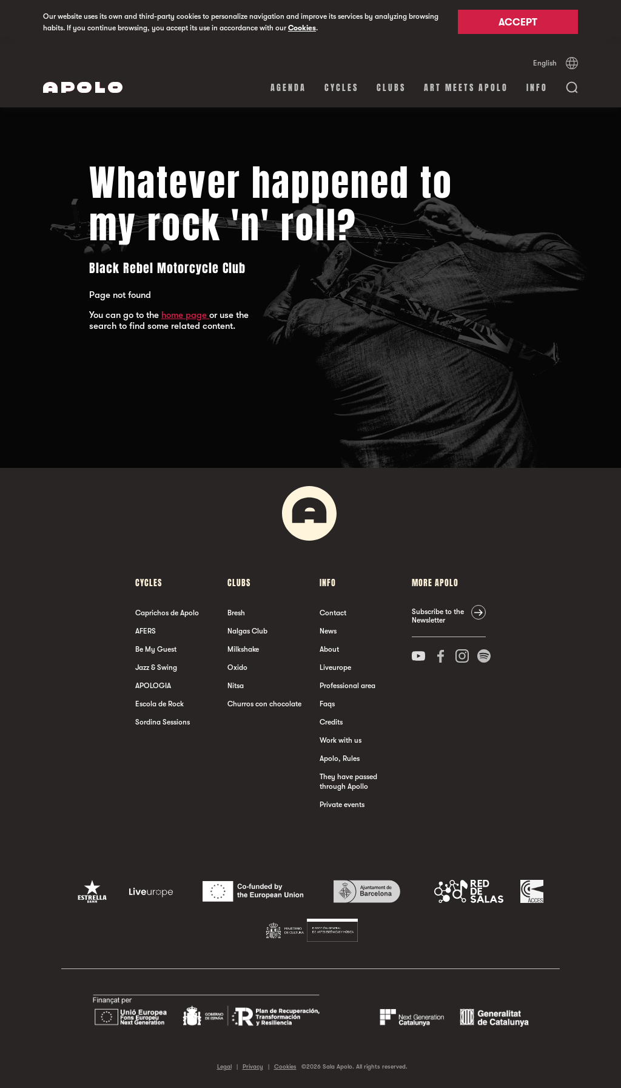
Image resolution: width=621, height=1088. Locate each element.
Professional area (347, 685)
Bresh (236, 613)
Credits (331, 722)
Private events (342, 804)
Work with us (340, 740)
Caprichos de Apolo (167, 613)
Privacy (253, 1066)
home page (185, 314)
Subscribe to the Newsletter (438, 615)
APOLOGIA (153, 685)
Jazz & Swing (156, 667)
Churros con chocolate (264, 704)
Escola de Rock (159, 704)
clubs (391, 87)
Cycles (341, 87)
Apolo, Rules (340, 758)
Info (537, 87)
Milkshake (243, 649)
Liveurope (335, 667)
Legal (224, 1066)
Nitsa (235, 685)
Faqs (327, 704)
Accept (517, 22)
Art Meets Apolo (466, 87)
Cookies (302, 28)
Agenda (288, 87)
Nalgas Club (247, 631)
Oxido (237, 667)
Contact (333, 613)
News (328, 631)
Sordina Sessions (162, 722)
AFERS (145, 631)
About (329, 649)
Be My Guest (155, 649)
